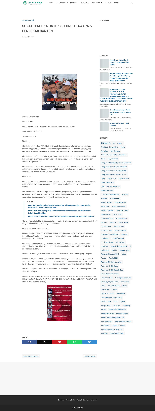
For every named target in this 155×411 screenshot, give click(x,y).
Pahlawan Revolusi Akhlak (110, 254)
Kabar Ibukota (119, 226)
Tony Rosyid (105, 325)
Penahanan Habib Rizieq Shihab (112, 270)
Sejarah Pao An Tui (107, 294)
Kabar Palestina (106, 230)
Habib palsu (105, 206)
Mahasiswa (105, 250)
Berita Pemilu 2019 (107, 183)
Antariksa (104, 151)
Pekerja (103, 258)
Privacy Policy (70, 400)
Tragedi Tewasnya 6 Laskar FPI (111, 329)
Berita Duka (112, 179)
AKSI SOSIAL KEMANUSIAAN (67, 3)
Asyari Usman (113, 159)
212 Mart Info (105, 143)
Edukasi (125, 194)
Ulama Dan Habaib (117, 333)
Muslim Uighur (125, 250)
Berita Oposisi (124, 179)
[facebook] (29, 342)
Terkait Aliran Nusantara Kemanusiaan (114, 313)
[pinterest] (59, 342)
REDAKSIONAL (97, 3)
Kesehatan (104, 238)
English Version (106, 202)
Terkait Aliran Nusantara (117, 309)
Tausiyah (116, 306)
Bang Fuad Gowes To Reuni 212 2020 (114, 167)
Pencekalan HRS (106, 278)
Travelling (104, 333)
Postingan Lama (89, 356)
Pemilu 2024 (113, 258)
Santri (114, 290)
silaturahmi (121, 294)
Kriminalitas (120, 242)
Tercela (103, 309)
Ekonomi (104, 198)
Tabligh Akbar (105, 306)
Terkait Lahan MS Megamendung (112, 317)
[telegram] (89, 342)
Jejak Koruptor (106, 226)
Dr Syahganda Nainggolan (110, 194)
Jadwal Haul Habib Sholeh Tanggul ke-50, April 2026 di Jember (119, 62)
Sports (123, 302)
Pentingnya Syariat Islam (109, 282)
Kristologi (104, 246)
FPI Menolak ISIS (120, 202)
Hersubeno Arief (122, 210)
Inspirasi (113, 222)
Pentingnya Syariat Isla (123, 278)
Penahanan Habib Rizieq (109, 266)
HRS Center (117, 214)
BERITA (50, 3)
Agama (119, 143)
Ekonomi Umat (115, 198)
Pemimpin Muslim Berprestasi (111, 262)
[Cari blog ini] (131, 3)
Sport (116, 302)
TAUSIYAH (84, 3)
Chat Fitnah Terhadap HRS (110, 187)
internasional (123, 222)
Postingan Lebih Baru (30, 356)
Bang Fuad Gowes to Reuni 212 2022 (114, 171)
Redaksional (105, 290)
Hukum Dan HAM (107, 218)
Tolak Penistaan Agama (123, 321)
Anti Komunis (115, 151)
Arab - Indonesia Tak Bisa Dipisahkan (113, 155)
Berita (103, 179)
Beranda (61, 400)
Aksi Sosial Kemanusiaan (109, 147)
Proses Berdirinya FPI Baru (117, 286)
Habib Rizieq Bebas (118, 206)
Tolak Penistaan (106, 321)
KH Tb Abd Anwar (107, 242)
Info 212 (104, 222)
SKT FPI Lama (106, 302)
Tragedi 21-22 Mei (118, 325)
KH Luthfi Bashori (117, 238)
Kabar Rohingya (120, 230)
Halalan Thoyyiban (107, 210)
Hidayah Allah (106, 214)
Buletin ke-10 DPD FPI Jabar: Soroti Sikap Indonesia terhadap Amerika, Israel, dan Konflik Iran (61, 216)
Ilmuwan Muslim (121, 218)
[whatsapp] (74, 342)
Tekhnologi (126, 306)
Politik (103, 286)
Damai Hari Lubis (107, 191)
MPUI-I (114, 250)
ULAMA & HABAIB (112, 3)
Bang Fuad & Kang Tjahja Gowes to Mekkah (116, 163)
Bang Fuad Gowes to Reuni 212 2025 (114, 175)
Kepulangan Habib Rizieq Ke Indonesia (114, 234)
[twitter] (44, 342)
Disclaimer (93, 400)
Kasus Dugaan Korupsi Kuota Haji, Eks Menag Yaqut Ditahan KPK (120, 112)
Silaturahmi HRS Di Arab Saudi (111, 298)
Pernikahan (125, 282)
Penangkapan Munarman (110, 274)
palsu (124, 254)
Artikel (103, 159)
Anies (123, 147)
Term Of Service (82, 400)
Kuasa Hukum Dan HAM (119, 246)
